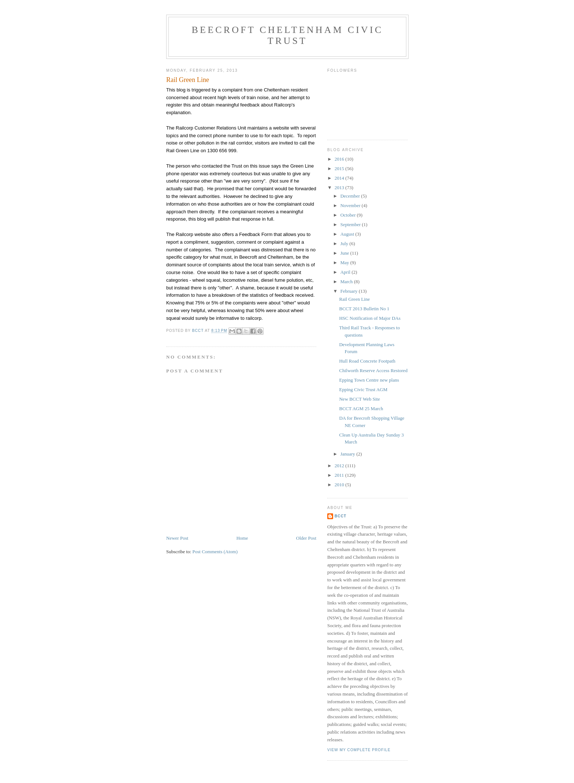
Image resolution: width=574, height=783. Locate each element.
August (347, 234)
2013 (340, 187)
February (349, 291)
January (348, 454)
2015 (340, 168)
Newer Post (177, 538)
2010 (340, 484)
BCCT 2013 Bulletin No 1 (364, 308)
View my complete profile (359, 750)
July (345, 243)
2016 (340, 159)
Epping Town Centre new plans (369, 380)
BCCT (340, 516)
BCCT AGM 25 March (361, 408)
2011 (340, 475)
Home (242, 538)
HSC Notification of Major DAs (369, 318)
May (345, 262)
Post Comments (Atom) (215, 551)
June (345, 253)
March (347, 281)
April (346, 272)
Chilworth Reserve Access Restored (373, 370)
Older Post (306, 538)
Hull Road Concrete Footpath (367, 361)
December (350, 196)
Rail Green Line (354, 299)
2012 (340, 465)
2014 (340, 178)
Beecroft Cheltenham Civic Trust (287, 35)
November (351, 205)
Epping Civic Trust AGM (363, 389)
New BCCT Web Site (359, 399)
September (351, 224)
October (348, 215)
